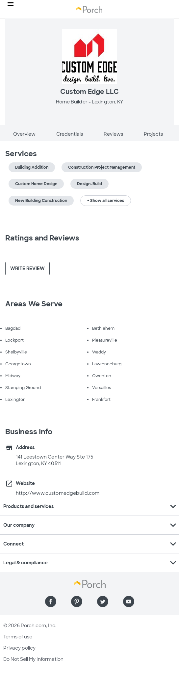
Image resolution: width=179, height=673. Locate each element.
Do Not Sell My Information (33, 659)
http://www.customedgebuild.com (57, 493)
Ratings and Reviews (42, 238)
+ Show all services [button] (105, 200)
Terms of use (17, 637)
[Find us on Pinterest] (76, 601)
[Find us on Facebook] (50, 601)
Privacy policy (19, 648)
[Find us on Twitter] (102, 601)
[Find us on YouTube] (128, 601)
